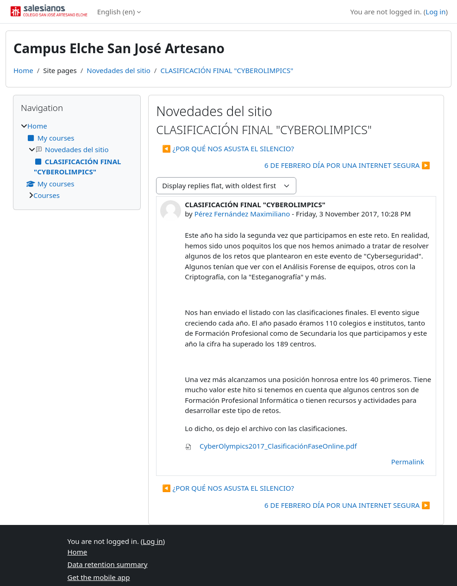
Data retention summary (108, 564)
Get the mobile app (99, 577)
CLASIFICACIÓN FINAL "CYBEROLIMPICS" (226, 70)
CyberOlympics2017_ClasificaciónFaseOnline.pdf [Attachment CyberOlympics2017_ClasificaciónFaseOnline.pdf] (271, 445)
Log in (435, 11)
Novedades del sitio (118, 70)
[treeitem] (77, 161)
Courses (46, 195)
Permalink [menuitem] (407, 461)
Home (23, 70)
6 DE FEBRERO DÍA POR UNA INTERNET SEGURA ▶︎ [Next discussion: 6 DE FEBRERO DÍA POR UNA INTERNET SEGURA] (347, 165)
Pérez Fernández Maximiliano (242, 213)
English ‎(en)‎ (116, 11)
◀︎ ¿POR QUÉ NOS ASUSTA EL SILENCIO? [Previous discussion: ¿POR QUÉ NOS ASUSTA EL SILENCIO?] (228, 148)
